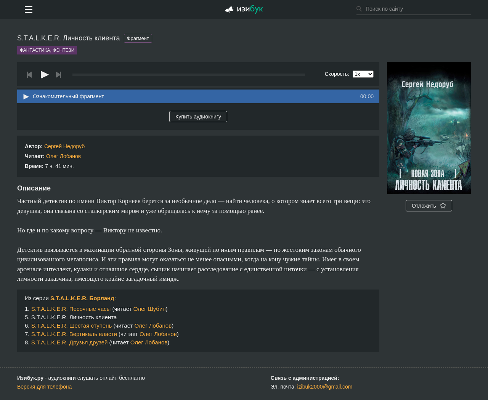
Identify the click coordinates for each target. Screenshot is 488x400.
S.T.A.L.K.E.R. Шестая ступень (71, 325)
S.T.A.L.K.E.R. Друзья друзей (69, 342)
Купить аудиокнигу (198, 117)
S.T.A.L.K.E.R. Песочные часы (71, 309)
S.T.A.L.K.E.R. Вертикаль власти (74, 334)
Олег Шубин (149, 309)
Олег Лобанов (63, 156)
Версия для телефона (44, 387)
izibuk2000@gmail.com (325, 387)
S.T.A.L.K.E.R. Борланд (82, 298)
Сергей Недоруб (64, 146)
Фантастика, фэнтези (47, 50)
